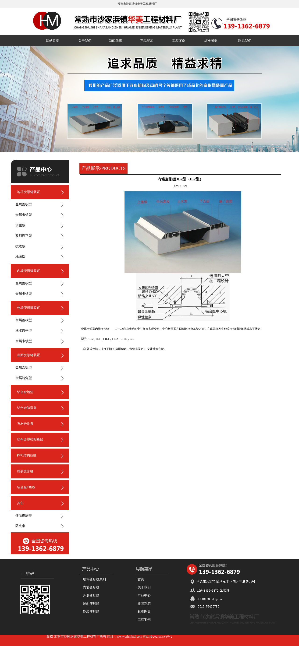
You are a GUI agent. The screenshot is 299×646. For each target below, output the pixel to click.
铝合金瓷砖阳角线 (30, 439)
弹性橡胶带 (23, 515)
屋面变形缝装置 (28, 355)
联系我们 (244, 40)
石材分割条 (25, 423)
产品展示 (146, 40)
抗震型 (20, 246)
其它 (20, 503)
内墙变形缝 (91, 587)
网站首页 (52, 40)
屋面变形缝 (91, 603)
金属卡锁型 (23, 215)
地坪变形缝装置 (28, 192)
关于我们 (84, 40)
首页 (141, 579)
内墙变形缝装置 (28, 271)
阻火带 (20, 526)
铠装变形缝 (25, 471)
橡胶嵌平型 (23, 330)
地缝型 (20, 257)
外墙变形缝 (91, 595)
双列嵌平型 (23, 236)
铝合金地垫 (25, 392)
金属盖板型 (23, 204)
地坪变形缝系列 (94, 579)
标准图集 (210, 40)
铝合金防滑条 (27, 408)
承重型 (20, 225)
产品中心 (144, 595)
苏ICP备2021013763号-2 (157, 636)
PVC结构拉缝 (26, 455)
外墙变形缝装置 (28, 307)
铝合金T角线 (26, 487)
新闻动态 (115, 40)
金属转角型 (23, 378)
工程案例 (178, 40)
